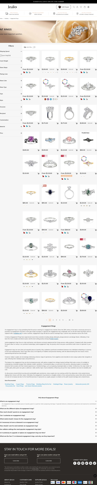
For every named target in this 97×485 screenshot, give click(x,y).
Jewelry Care (23, 482)
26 (69, 320)
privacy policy (35, 468)
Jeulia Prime (38, 482)
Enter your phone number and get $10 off (48, 455)
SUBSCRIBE (16, 461)
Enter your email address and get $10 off (15, 455)
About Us (7, 482)
